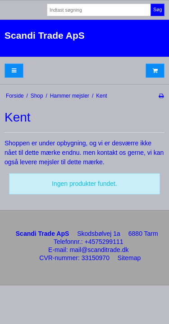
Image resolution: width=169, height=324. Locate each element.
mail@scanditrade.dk (99, 249)
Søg (157, 9)
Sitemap (129, 257)
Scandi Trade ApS (45, 35)
